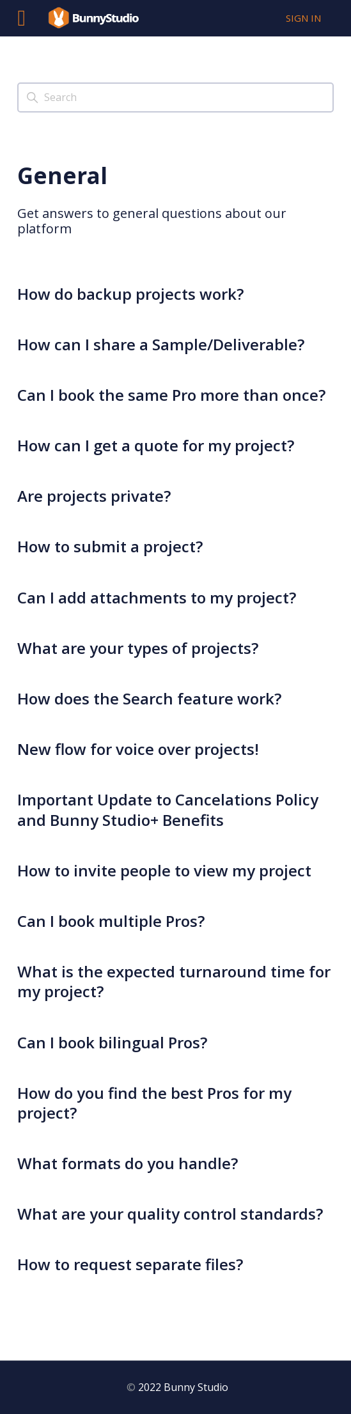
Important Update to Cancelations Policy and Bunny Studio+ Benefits (167, 809)
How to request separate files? (130, 1264)
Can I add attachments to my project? (156, 597)
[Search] (175, 97)
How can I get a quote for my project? (155, 445)
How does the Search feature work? (149, 698)
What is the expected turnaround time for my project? (174, 981)
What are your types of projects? (137, 648)
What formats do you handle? (127, 1163)
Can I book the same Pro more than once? (171, 395)
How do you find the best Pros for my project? (154, 1103)
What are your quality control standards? (170, 1214)
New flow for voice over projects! (138, 749)
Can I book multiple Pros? (111, 921)
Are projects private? (94, 496)
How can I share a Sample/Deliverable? (160, 344)
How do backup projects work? (130, 294)
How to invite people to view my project (164, 870)
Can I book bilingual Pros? (112, 1042)
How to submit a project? (110, 546)
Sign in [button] (303, 18)
